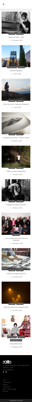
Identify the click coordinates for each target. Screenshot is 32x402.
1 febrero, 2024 (16, 208)
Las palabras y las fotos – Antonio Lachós (16, 138)
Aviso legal (20, 400)
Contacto (5, 391)
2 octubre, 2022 (16, 310)
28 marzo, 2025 (16, 141)
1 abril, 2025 (16, 107)
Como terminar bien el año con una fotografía (16, 239)
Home (4, 380)
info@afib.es (10, 370)
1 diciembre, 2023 (16, 243)
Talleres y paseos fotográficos (16, 171)
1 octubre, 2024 (16, 174)
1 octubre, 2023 (16, 277)
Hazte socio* (7, 387)
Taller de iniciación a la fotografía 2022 (16, 307)
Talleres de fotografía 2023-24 (16, 274)
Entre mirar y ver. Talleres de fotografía (16, 104)
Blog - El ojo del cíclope (9, 389)
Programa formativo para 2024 (16, 205)
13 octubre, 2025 (16, 40)
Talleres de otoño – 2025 (16, 37)
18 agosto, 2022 (16, 347)
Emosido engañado (16, 71)
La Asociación (7, 382)
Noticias (5, 384)
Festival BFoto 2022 (16, 344)
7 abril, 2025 (16, 74)
